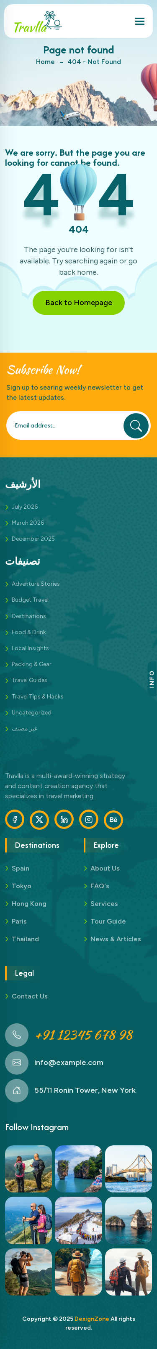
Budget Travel (30, 599)
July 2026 (25, 506)
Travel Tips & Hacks (38, 696)
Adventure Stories (36, 583)
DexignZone (92, 1318)
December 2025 (33, 538)
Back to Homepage (78, 302)
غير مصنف (24, 728)
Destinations (29, 616)
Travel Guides (29, 680)
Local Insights (30, 648)
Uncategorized (31, 712)
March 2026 (28, 522)
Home (45, 62)
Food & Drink (29, 632)
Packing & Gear (31, 664)
